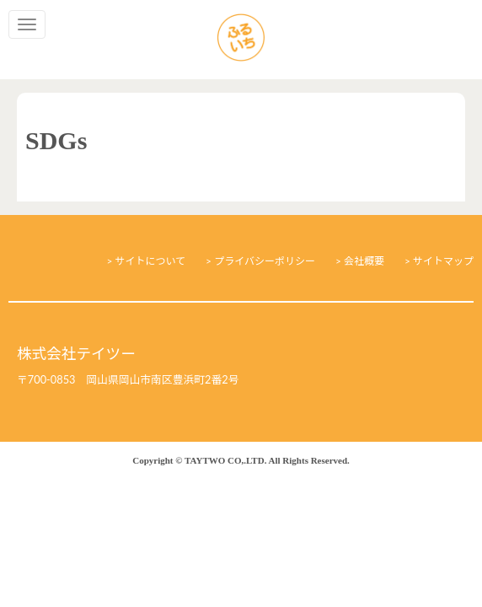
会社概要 (364, 261)
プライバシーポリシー (264, 261)
